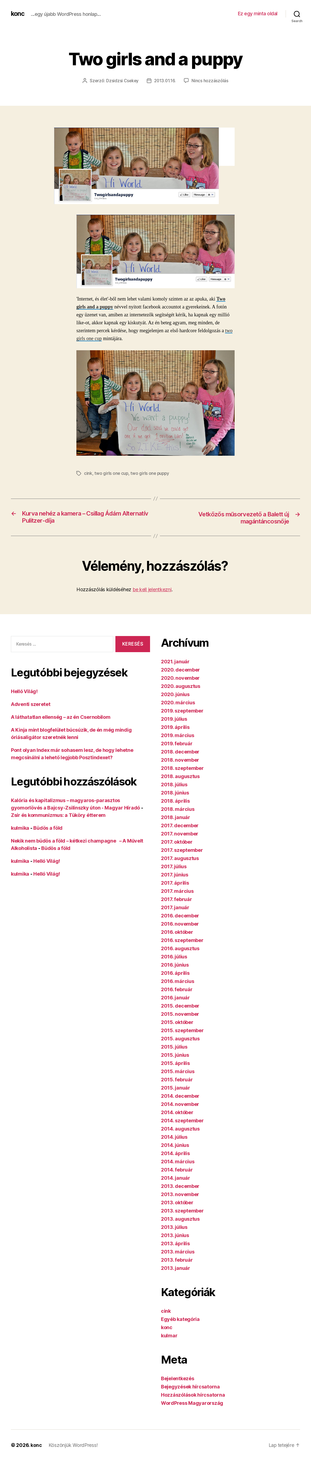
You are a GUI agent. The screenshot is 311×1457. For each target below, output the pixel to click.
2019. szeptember (182, 711)
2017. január (175, 908)
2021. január (175, 662)
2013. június (175, 1236)
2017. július (174, 867)
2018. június (175, 793)
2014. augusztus (180, 1129)
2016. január (175, 998)
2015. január (175, 1088)
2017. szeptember (182, 850)
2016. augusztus (180, 949)
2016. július (174, 957)
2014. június (175, 1146)
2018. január (175, 818)
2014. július (174, 1137)
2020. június (175, 695)
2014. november (180, 1105)
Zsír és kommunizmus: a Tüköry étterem (58, 815)
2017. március (177, 891)
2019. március (177, 736)
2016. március (177, 982)
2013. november (180, 1195)
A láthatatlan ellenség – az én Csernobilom (60, 717)
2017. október (177, 842)
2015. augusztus (180, 1039)
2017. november (179, 834)
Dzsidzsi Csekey (122, 80)
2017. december (180, 826)
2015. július (174, 1047)
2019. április (175, 728)
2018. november (180, 760)
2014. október (177, 1113)
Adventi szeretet (30, 704)
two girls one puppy (151, 473)
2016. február (177, 990)
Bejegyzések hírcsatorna (190, 1387)
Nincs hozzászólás (210, 80)
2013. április (175, 1244)
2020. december (180, 670)
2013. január (175, 1268)
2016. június (175, 965)
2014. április (175, 1154)
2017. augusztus (180, 859)
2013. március (178, 1252)
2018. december (180, 752)
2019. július (174, 719)
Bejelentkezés (177, 1379)
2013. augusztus (180, 1219)
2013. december (180, 1187)
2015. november (180, 1014)
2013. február (177, 1260)
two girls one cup (111, 473)
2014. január (175, 1178)
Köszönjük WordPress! (73, 1446)
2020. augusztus (180, 687)
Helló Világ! (24, 691)
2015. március (178, 1072)
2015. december (180, 1006)
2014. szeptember (182, 1121)
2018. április (175, 801)
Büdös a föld (47, 828)
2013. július (174, 1228)
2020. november (180, 678)
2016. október (177, 932)
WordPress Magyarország (192, 1403)
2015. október (177, 1023)
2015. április (175, 1064)
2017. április (175, 883)
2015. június (175, 1055)
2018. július (174, 785)
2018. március (178, 810)
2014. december (180, 1096)
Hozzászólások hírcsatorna (193, 1395)
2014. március (178, 1162)
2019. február (177, 744)
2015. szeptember (182, 1031)
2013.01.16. (165, 80)
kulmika (20, 828)
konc (18, 13)
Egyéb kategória (180, 1320)
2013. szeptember (182, 1211)
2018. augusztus (180, 777)
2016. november (180, 924)
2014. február (177, 1170)
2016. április (175, 973)
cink (88, 473)
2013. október (177, 1203)
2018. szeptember (182, 769)
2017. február (176, 900)
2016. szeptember (182, 941)
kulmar (169, 1336)
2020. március (178, 703)
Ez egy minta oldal (257, 13)
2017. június (174, 875)
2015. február (177, 1080)
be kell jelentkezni (152, 590)
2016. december (180, 916)
